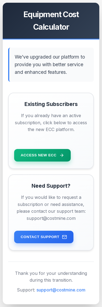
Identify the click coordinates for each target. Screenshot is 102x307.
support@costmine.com (60, 290)
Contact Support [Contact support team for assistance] (44, 237)
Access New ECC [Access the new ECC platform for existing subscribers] (42, 155)
